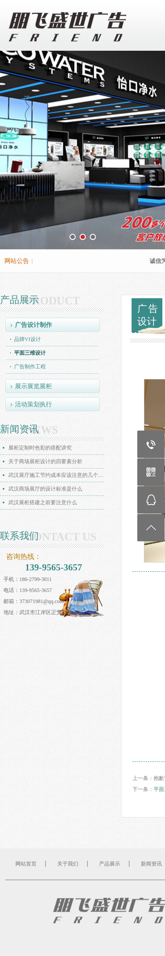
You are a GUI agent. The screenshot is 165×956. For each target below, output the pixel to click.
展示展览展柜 (33, 386)
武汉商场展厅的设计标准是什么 (45, 489)
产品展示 (109, 864)
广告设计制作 (33, 325)
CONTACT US (61, 537)
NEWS (42, 430)
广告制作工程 (30, 367)
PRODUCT (53, 301)
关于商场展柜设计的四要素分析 (45, 461)
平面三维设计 (30, 353)
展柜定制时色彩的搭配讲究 (40, 448)
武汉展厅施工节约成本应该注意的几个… (55, 475)
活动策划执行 (33, 404)
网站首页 (26, 864)
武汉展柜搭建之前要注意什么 (42, 502)
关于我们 (67, 864)
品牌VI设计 (27, 339)
